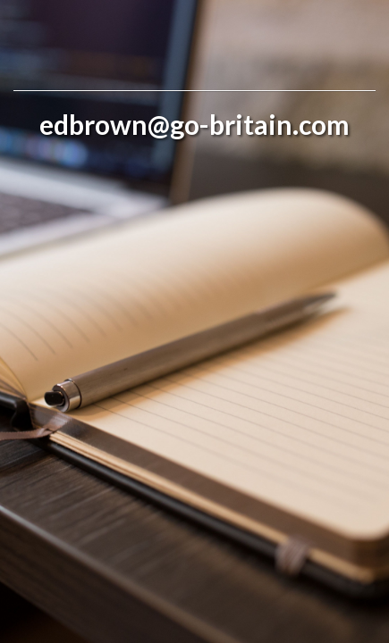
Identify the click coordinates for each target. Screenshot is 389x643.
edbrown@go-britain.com (194, 124)
